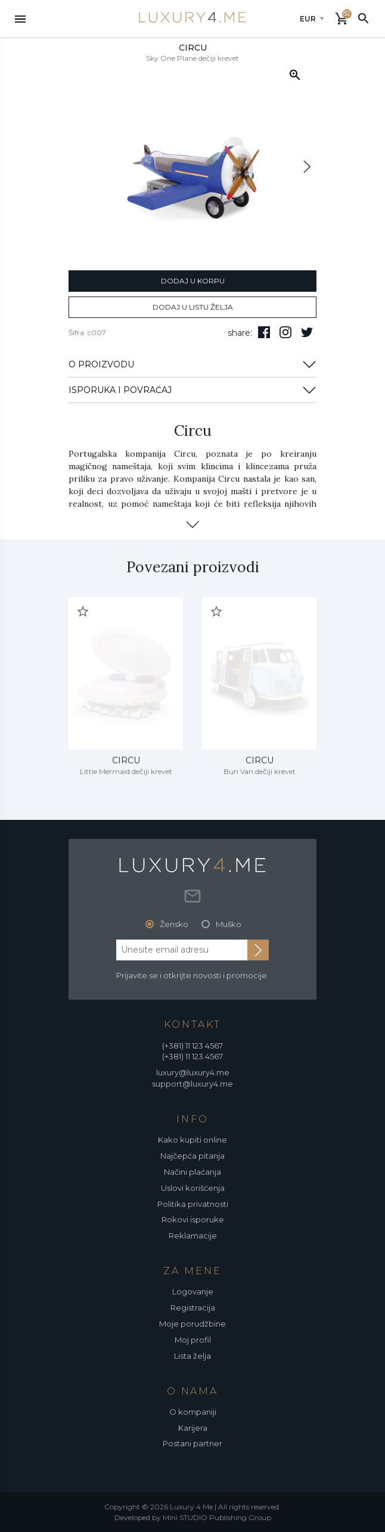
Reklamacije (193, 1235)
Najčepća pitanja (192, 1155)
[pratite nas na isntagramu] (285, 332)
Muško (228, 924)
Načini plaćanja (192, 1172)
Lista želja (192, 1356)
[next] (306, 166)
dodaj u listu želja (193, 306)
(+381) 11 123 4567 (192, 1045)
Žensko (174, 924)
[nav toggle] (20, 19)
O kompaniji (192, 1411)
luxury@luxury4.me (192, 1072)
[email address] (181, 950)
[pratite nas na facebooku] (264, 332)
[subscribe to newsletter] (258, 950)
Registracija (192, 1307)
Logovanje (192, 1291)
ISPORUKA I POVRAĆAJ (192, 390)
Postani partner (192, 1443)
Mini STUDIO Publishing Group (217, 1517)
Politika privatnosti (192, 1204)
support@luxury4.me (192, 1083)
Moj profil (193, 1339)
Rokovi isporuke (193, 1219)
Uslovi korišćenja (193, 1188)
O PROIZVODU (192, 364)
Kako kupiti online (192, 1139)
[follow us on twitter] (306, 332)
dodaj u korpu (193, 280)
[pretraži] (363, 17)
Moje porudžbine (192, 1323)
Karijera (192, 1428)
